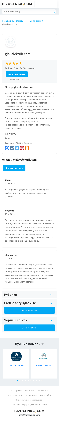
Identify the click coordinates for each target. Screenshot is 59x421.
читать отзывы (16, 80)
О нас (44, 404)
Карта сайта (45, 395)
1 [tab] (18, 381)
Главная (9, 390)
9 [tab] (40, 381)
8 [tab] (37, 381)
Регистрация (32, 395)
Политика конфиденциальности (26, 404)
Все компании (29, 310)
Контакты (12, 395)
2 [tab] (20, 381)
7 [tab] (34, 381)
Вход (21, 395)
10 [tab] (42, 381)
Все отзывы (30, 390)
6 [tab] (31, 381)
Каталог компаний (45, 390)
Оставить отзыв (14, 168)
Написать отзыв (16, 74)
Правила (18, 390)
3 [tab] (23, 381)
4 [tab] (26, 381)
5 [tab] (29, 381)
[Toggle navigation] (54, 4)
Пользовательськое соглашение (29, 400)
